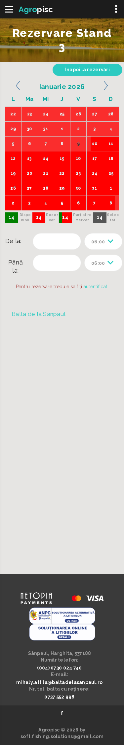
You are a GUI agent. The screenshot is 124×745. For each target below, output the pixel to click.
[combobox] (103, 241)
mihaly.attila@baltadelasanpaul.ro (59, 682)
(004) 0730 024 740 (59, 667)
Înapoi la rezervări (87, 69)
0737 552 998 (59, 696)
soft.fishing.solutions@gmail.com (62, 736)
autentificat (95, 286)
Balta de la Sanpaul (38, 314)
